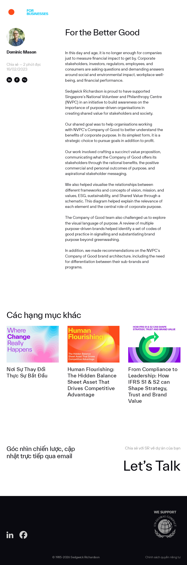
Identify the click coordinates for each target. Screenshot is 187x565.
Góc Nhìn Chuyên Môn (108, 13)
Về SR (66, 13)
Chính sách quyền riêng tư (162, 557)
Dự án (52, 13)
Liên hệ (151, 13)
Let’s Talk (151, 465)
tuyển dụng (133, 13)
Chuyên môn (83, 13)
